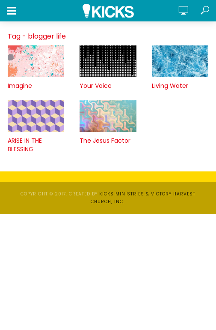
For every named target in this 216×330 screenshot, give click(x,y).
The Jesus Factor (105, 140)
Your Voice (96, 85)
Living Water (170, 85)
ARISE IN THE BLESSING (25, 144)
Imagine (20, 85)
